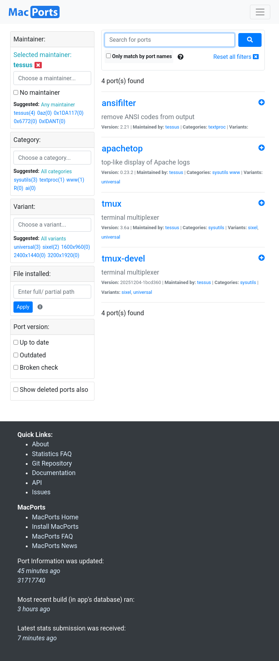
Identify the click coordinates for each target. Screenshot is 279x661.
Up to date (31, 342)
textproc (217, 127)
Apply (23, 307)
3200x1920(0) (63, 255)
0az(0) (44, 113)
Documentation (54, 473)
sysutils (220, 172)
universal (110, 181)
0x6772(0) (25, 121)
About (40, 444)
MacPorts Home (55, 517)
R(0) (18, 188)
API (37, 482)
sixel (253, 227)
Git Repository (52, 463)
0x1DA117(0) (69, 113)
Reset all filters (236, 56)
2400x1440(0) (29, 255)
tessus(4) (24, 113)
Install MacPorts (55, 526)
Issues (41, 492)
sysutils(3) (25, 180)
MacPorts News (54, 546)
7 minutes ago (37, 638)
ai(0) (30, 188)
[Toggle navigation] (260, 12)
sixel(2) (51, 247)
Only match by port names (139, 56)
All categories (56, 171)
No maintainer (36, 92)
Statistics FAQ (52, 454)
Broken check (35, 367)
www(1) (75, 180)
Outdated (29, 355)
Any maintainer (58, 105)
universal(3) (27, 247)
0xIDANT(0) (52, 121)
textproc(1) (51, 180)
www (235, 172)
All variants (53, 239)
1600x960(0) (75, 247)
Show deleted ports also (50, 389)
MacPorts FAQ (52, 536)
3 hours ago (33, 609)
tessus (172, 127)
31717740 (31, 580)
